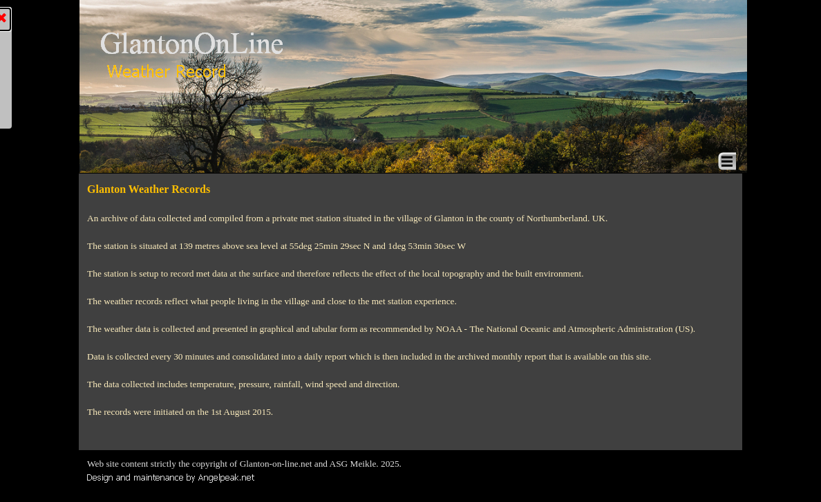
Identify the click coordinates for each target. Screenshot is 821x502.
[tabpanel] (410, 300)
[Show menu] (727, 161)
